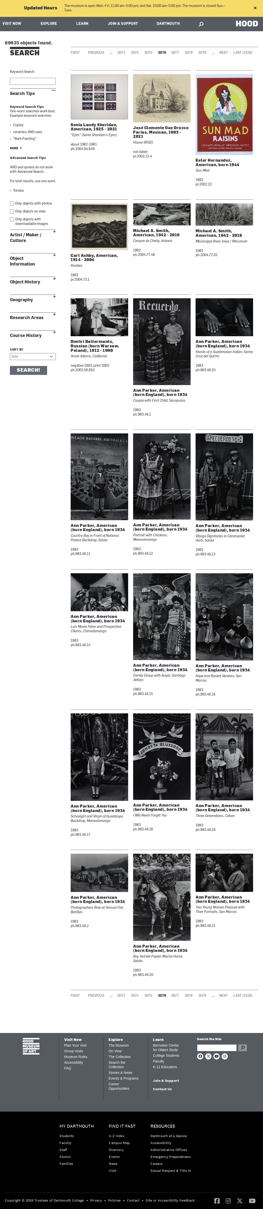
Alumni (65, 1156)
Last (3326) (243, 53)
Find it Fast (122, 1126)
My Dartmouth (76, 1126)
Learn (82, 24)
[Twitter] (240, 1200)
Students (66, 1136)
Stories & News (120, 1073)
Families (66, 1163)
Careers (156, 1163)
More (14, 148)
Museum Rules (75, 1057)
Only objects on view (30, 211)
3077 (175, 53)
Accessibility (73, 1062)
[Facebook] (217, 1200)
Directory (116, 1150)
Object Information (22, 261)
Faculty (158, 1061)
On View (115, 1051)
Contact (133, 1200)
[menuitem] (77, 1146)
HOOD (247, 23)
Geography (21, 299)
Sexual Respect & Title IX (170, 1170)
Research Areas (27, 317)
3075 (148, 53)
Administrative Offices (168, 1150)
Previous (96, 53)
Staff (63, 1150)
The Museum (119, 1045)
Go (242, 1047)
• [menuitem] (87, 1200)
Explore (49, 24)
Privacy (96, 1200)
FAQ (67, 1068)
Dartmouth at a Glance (168, 1136)
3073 (121, 53)
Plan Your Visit (75, 1045)
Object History (25, 282)
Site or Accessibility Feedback (170, 1200)
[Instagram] (228, 1200)
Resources (162, 1126)
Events (114, 1156)
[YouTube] (252, 1200)
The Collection (120, 1057)
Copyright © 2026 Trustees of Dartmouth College (44, 1200)
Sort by (17, 349)
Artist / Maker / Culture (25, 237)
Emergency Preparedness (170, 1156)
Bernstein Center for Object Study (166, 1047)
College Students (166, 1056)
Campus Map (119, 1143)
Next (223, 53)
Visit (113, 1170)
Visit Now (11, 24)
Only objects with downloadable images (31, 222)
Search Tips (22, 93)
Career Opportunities (119, 1086)
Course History (26, 335)
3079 (202, 53)
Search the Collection (117, 1064)
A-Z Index (116, 1136)
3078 (189, 53)
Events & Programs (124, 1078)
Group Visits (73, 1051)
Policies (114, 1200)
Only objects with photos (33, 204)
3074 (135, 53)
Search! (28, 370)
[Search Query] (217, 1047)
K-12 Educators (165, 1067)
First (75, 53)
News (113, 1163)
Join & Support (123, 24)
